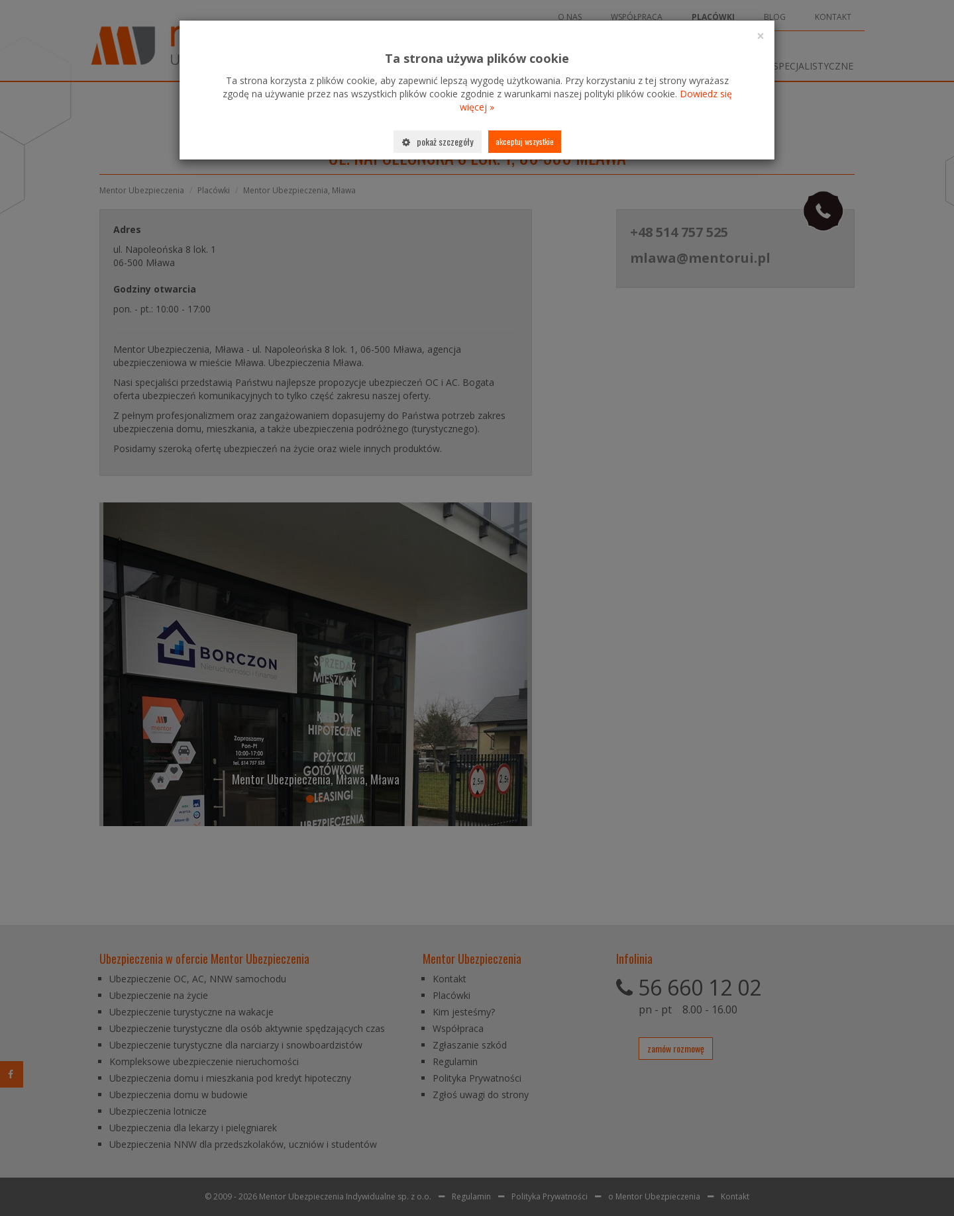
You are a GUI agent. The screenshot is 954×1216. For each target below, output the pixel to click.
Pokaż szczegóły (437, 141)
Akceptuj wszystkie (525, 141)
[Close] (761, 36)
